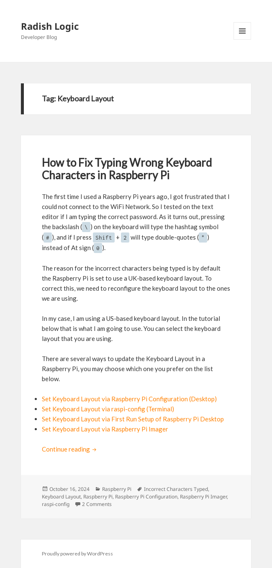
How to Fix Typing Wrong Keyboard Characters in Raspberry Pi (127, 169)
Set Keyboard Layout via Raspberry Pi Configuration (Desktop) (129, 399)
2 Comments (97, 504)
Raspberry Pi (116, 489)
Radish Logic (50, 26)
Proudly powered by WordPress (77, 553)
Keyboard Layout (61, 496)
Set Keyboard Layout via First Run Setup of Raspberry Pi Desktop (133, 419)
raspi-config (55, 504)
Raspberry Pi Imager (203, 496)
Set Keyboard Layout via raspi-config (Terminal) (108, 409)
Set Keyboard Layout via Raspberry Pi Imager (105, 429)
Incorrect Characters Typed (176, 489)
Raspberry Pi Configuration (146, 496)
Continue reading (70, 449)
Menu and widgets (242, 39)
